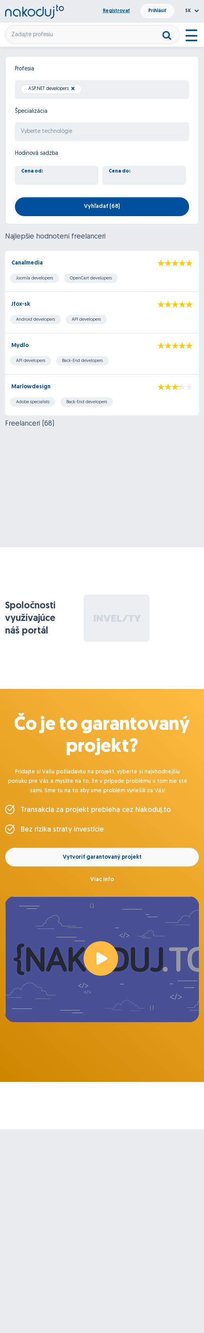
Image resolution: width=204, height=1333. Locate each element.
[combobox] (102, 89)
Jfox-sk (20, 304)
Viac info (102, 880)
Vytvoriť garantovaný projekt (102, 857)
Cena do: (120, 171)
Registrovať (116, 11)
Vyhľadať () (102, 206)
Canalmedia (27, 263)
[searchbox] (86, 90)
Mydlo (20, 346)
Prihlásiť (157, 11)
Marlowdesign (31, 387)
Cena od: (32, 171)
